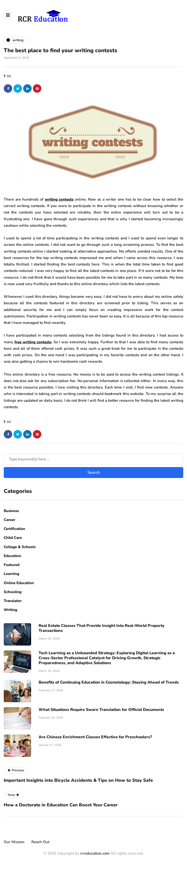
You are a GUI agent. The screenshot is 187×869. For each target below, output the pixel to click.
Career (9, 519)
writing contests (59, 199)
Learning (11, 573)
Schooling (12, 591)
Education (12, 555)
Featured (11, 564)
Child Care (13, 537)
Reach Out (40, 841)
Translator (13, 600)
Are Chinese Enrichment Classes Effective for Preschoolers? (95, 737)
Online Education (19, 582)
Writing (10, 609)
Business (11, 510)
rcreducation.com (95, 853)
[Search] (93, 459)
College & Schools (20, 546)
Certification (14, 528)
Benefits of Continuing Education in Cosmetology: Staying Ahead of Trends (109, 682)
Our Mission (14, 841)
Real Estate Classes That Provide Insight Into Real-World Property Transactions (102, 628)
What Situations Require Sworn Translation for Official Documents (101, 709)
